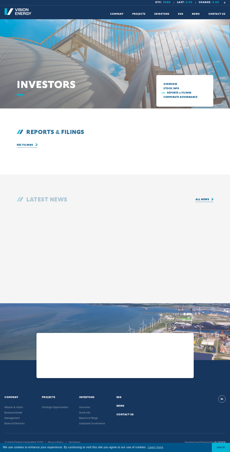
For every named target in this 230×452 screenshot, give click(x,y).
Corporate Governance (180, 97)
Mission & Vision (13, 407)
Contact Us (125, 414)
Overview (170, 84)
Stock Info (171, 88)
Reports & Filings (179, 93)
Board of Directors (14, 423)
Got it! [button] (221, 447)
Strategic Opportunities (55, 407)
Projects (48, 397)
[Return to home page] (17, 14)
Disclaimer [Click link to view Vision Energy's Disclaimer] (74, 442)
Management (12, 418)
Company (11, 397)
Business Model (13, 413)
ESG (119, 397)
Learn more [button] (155, 447)
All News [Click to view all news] (202, 199)
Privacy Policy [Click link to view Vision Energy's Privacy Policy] (55, 442)
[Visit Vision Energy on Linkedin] (222, 399)
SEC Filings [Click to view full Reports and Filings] (25, 145)
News (120, 406)
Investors (87, 397)
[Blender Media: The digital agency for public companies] (220, 442)
